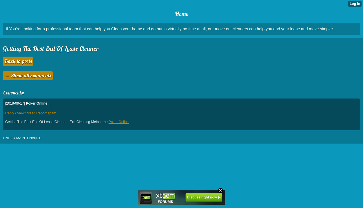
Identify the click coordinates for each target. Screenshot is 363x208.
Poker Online (119, 122)
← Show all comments (27, 75)
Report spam (46, 113)
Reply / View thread (20, 113)
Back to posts (18, 61)
